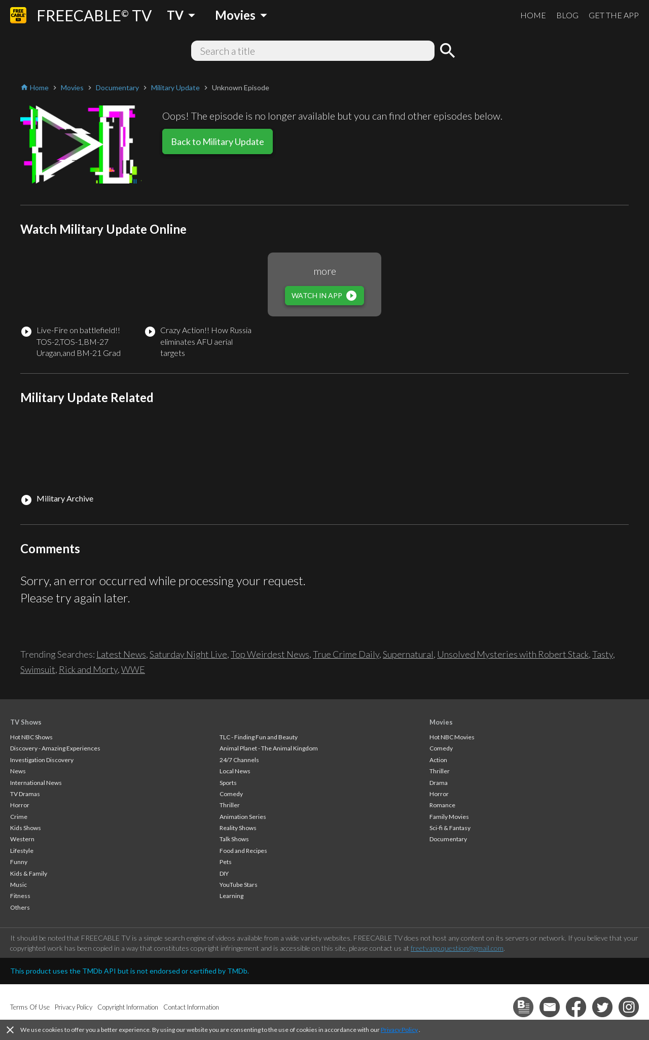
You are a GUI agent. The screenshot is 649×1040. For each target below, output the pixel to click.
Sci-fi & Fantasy (450, 828)
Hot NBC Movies (452, 737)
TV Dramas (25, 794)
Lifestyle (21, 850)
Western (22, 839)
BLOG (567, 15)
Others (20, 907)
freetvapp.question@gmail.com (457, 948)
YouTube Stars (239, 884)
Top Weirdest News (270, 654)
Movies (441, 722)
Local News (235, 771)
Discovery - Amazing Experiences (55, 748)
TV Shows (26, 722)
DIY (224, 873)
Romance (442, 805)
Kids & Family (28, 873)
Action (438, 760)
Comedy (231, 794)
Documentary (448, 839)
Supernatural (408, 654)
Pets (226, 862)
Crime (18, 816)
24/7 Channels (239, 760)
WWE (133, 669)
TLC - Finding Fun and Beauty (259, 737)
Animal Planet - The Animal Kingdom (269, 748)
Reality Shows (238, 828)
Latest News (121, 654)
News (18, 771)
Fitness (20, 896)
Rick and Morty (88, 669)
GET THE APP (614, 15)
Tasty (602, 654)
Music (18, 884)
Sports (228, 782)
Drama (438, 782)
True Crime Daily (346, 654)
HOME (533, 15)
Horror (19, 805)
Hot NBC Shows (31, 737)
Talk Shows (234, 839)
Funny (18, 862)
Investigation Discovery (42, 760)
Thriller (230, 805)
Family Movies (449, 816)
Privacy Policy (399, 1029)
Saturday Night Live (188, 654)
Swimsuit (37, 669)
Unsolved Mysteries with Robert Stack (513, 654)
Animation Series (243, 816)
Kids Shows (25, 828)
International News (36, 782)
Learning (231, 896)
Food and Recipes (243, 850)
